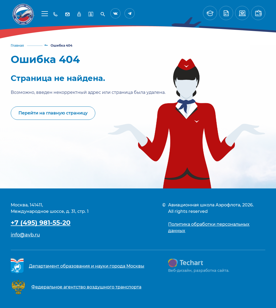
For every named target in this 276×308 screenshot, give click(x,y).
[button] (44, 13)
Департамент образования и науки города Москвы (86, 266)
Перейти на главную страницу (53, 113)
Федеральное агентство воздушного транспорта (86, 287)
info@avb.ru (25, 235)
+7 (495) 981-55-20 (40, 223)
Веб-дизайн (180, 270)
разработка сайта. (211, 270)
